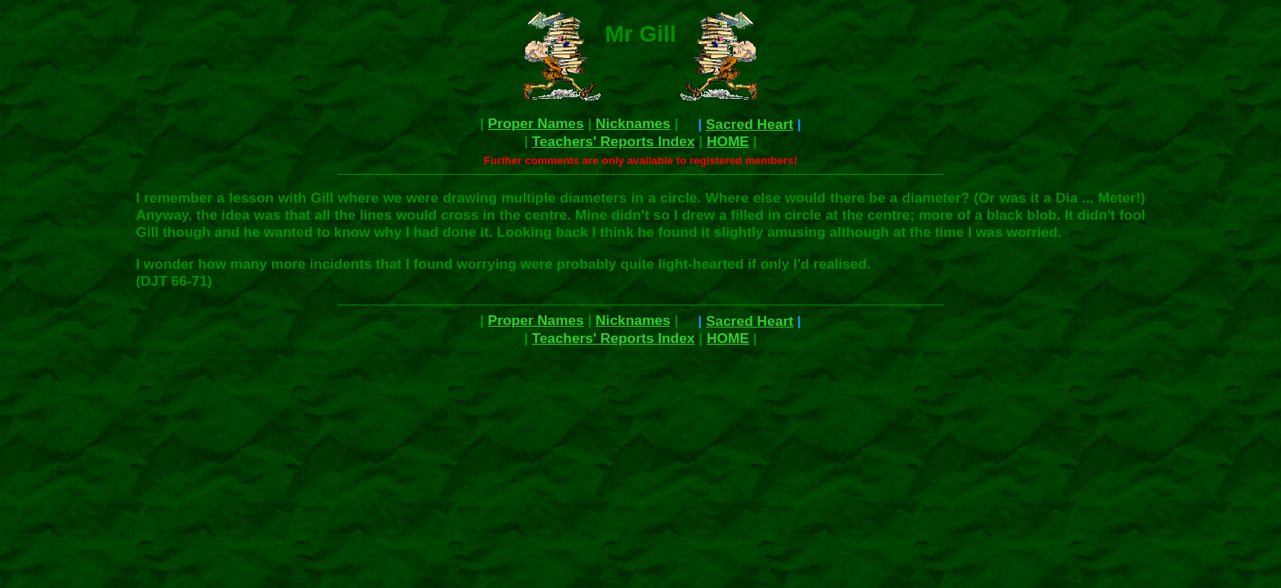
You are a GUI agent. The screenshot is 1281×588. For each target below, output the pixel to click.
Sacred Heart (749, 124)
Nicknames (633, 123)
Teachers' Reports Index (613, 141)
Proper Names (536, 123)
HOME (728, 141)
